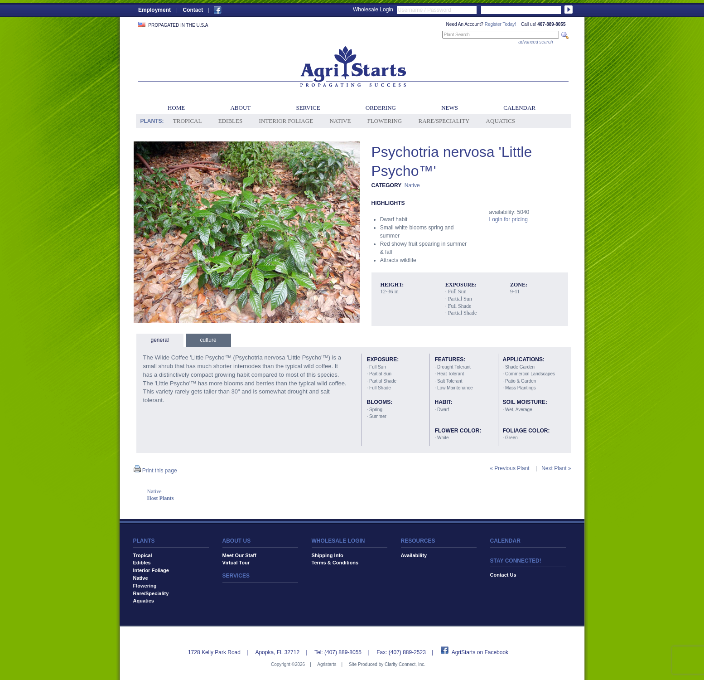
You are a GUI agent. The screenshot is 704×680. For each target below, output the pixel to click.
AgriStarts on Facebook (480, 652)
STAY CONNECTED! (515, 561)
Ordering (381, 107)
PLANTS (144, 541)
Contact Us (503, 575)
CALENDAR (505, 541)
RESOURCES (418, 541)
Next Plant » (556, 468)
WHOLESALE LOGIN (338, 541)
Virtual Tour (236, 562)
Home (176, 107)
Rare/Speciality (444, 120)
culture (208, 340)
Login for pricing (508, 219)
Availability (414, 555)
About (240, 107)
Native (340, 120)
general (160, 340)
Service (308, 107)
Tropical (187, 120)
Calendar (519, 107)
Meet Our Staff (239, 555)
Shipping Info (327, 555)
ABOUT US (236, 541)
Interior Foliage (286, 120)
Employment (154, 10)
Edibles (230, 120)
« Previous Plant (509, 468)
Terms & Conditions (335, 562)
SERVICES (236, 576)
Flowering (384, 120)
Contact (193, 10)
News (449, 107)
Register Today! (500, 24)
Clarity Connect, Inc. (405, 664)
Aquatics (500, 120)
